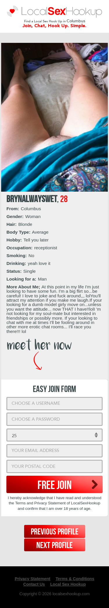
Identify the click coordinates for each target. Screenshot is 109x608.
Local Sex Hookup (68, 584)
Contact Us (34, 584)
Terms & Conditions (75, 578)
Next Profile (54, 545)
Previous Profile (54, 532)
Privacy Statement (32, 578)
